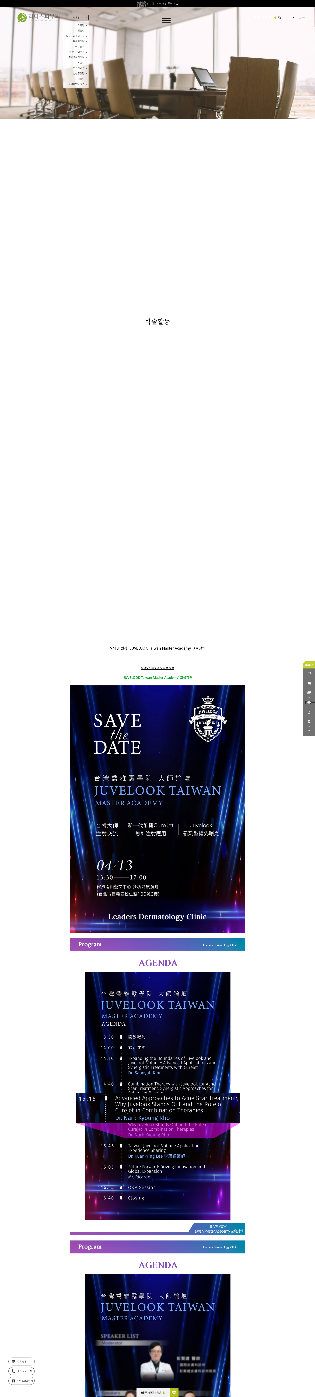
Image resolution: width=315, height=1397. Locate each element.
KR (290, 17)
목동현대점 (78, 41)
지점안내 (74, 17)
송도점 (81, 78)
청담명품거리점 (76, 57)
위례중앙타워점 (76, 84)
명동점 (81, 30)
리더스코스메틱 (22, 1380)
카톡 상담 (19, 1361)
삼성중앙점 (78, 73)
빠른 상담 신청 (153, 1392)
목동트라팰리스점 (75, 36)
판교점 (81, 62)
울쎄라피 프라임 (263, 17)
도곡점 (81, 25)
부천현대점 (78, 68)
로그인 (302, 17)
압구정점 (79, 46)
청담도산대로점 (76, 52)
